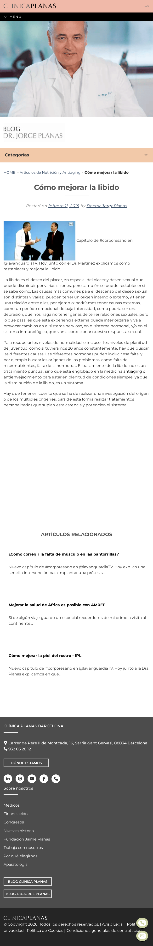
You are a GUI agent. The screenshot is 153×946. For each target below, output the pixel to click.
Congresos (14, 822)
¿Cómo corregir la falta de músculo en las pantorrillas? (64, 554)
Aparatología (16, 864)
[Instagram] (20, 778)
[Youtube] (32, 778)
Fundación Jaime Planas (27, 839)
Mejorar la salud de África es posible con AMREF (57, 605)
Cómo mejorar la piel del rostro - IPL (45, 655)
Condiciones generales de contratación (104, 930)
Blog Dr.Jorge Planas (28, 894)
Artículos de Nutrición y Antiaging (50, 172)
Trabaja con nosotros (23, 847)
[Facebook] (44, 778)
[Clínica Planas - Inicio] (30, 6)
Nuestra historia (19, 831)
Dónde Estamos (26, 763)
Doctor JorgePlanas (106, 206)
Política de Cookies (45, 930)
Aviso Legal (113, 924)
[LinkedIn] (8, 778)
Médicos (12, 805)
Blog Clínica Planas (27, 881)
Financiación (16, 813)
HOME (9, 172)
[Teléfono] (55, 778)
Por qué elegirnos (20, 856)
